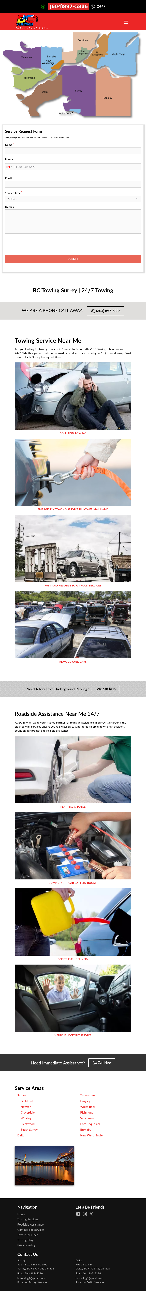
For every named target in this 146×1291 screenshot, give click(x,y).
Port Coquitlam (90, 1124)
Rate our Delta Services (90, 1282)
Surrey (21, 1095)
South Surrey (29, 1129)
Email (8, 178)
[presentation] (30, 242)
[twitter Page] (91, 1214)
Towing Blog (25, 1240)
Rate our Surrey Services (32, 1282)
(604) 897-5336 (106, 311)
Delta (20, 1135)
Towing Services (27, 1219)
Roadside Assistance (30, 1224)
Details (9, 206)
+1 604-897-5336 (32, 1273)
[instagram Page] (85, 1214)
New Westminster (92, 1135)
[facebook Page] (78, 1214)
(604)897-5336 (69, 6)
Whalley (26, 1118)
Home (21, 1214)
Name (8, 144)
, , (35, 1266)
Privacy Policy (26, 1245)
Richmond (86, 1112)
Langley (85, 1101)
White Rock (88, 1107)
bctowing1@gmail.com (31, 1278)
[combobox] (9, 167)
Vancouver (87, 1118)
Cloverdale (28, 1112)
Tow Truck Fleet (27, 1235)
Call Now (102, 1062)
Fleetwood (28, 1124)
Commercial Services (30, 1229)
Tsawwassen (88, 1095)
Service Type (13, 193)
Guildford (27, 1101)
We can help (106, 689)
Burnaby (85, 1129)
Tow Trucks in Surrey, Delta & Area (32, 28)
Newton (26, 1107)
